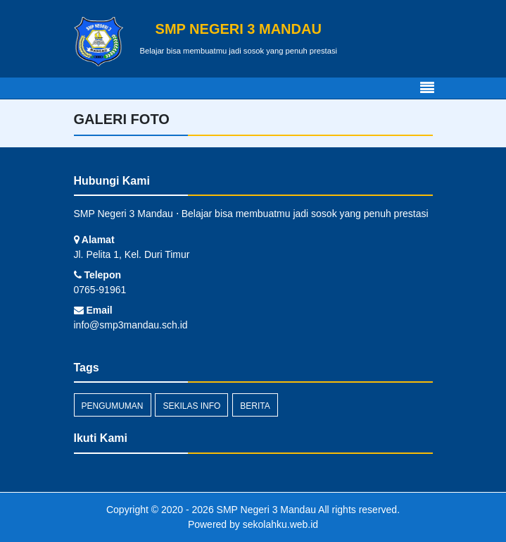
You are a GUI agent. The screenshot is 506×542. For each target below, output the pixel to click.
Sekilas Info (191, 406)
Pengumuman (113, 406)
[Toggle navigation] (427, 88)
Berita (255, 406)
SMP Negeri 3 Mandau (265, 509)
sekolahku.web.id (280, 524)
